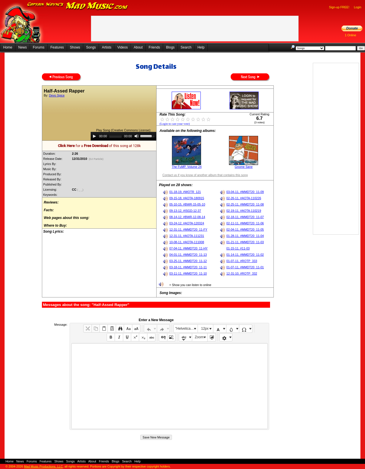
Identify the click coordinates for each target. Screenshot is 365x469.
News (22, 47)
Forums (38, 47)
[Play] (94, 136)
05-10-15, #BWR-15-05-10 (187, 204)
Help (200, 47)
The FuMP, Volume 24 (187, 166)
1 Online (350, 35)
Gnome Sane (244, 166)
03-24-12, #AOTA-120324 (186, 223)
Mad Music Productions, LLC (43, 466)
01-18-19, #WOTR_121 (185, 192)
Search (186, 47)
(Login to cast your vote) (174, 123)
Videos (122, 47)
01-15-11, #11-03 (238, 248)
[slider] (115, 136)
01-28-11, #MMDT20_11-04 (245, 235)
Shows (75, 47)
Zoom (199, 337)
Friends (154, 47)
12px (204, 329)
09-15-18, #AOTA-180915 (186, 198)
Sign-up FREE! (339, 7)
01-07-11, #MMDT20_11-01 (245, 267)
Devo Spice (57, 95)
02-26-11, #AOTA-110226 (243, 198)
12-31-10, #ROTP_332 (241, 273)
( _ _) (80, 189)
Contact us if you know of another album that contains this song (205, 175)
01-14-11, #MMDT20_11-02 (245, 254)
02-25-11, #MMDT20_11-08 (245, 204)
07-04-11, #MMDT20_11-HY (188, 248)
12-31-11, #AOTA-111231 (186, 235)
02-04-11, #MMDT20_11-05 (245, 229)
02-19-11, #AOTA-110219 (243, 210)
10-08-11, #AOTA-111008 (186, 242)
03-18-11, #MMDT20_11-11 (188, 267)
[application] (123, 136)
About (138, 47)
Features (57, 47)
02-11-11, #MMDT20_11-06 (245, 223)
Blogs (170, 47)
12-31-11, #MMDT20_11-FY (188, 229)
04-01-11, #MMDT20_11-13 (188, 254)
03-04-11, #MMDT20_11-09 (245, 192)
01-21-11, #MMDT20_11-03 (245, 242)
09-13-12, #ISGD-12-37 (185, 210)
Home (7, 47)
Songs (91, 47)
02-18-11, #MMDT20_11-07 (245, 217)
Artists (106, 47)
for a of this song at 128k (99, 146)
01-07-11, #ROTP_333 (241, 261)
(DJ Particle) (96, 159)
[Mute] (136, 136)
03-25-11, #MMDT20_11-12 (188, 261)
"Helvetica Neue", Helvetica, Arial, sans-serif (186, 329)
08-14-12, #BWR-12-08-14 (187, 217)
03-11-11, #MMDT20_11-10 (188, 273)
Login (357, 7)
